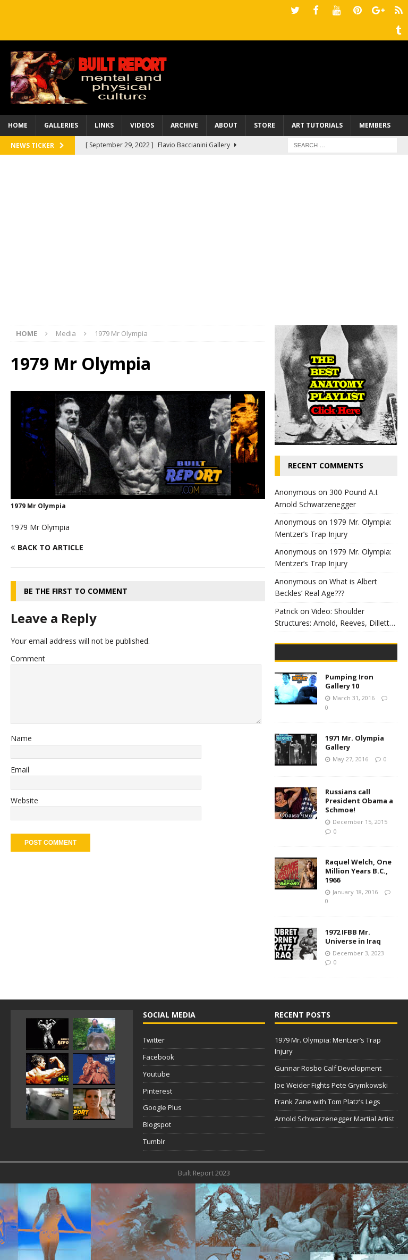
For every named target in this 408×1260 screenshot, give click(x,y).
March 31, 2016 (354, 774)
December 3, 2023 (358, 1030)
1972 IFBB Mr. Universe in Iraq (353, 1013)
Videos (142, 122)
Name (21, 735)
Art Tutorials (317, 122)
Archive (184, 122)
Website (24, 797)
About (226, 122)
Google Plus (162, 1184)
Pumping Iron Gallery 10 (349, 758)
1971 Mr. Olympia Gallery (354, 819)
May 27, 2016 (350, 835)
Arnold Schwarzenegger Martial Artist (334, 1195)
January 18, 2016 (355, 968)
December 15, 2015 (360, 898)
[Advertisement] (204, 241)
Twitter (154, 1116)
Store (264, 122)
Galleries (61, 122)
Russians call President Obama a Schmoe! (359, 878)
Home (18, 122)
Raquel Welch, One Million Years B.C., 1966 (358, 947)
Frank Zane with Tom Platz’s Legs (327, 1178)
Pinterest (157, 1167)
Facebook (158, 1133)
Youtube (156, 1150)
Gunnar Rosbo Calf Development (328, 1144)
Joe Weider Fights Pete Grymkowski (331, 1161)
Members (374, 122)
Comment (28, 655)
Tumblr (154, 1218)
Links (104, 122)
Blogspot (157, 1201)
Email (20, 766)
